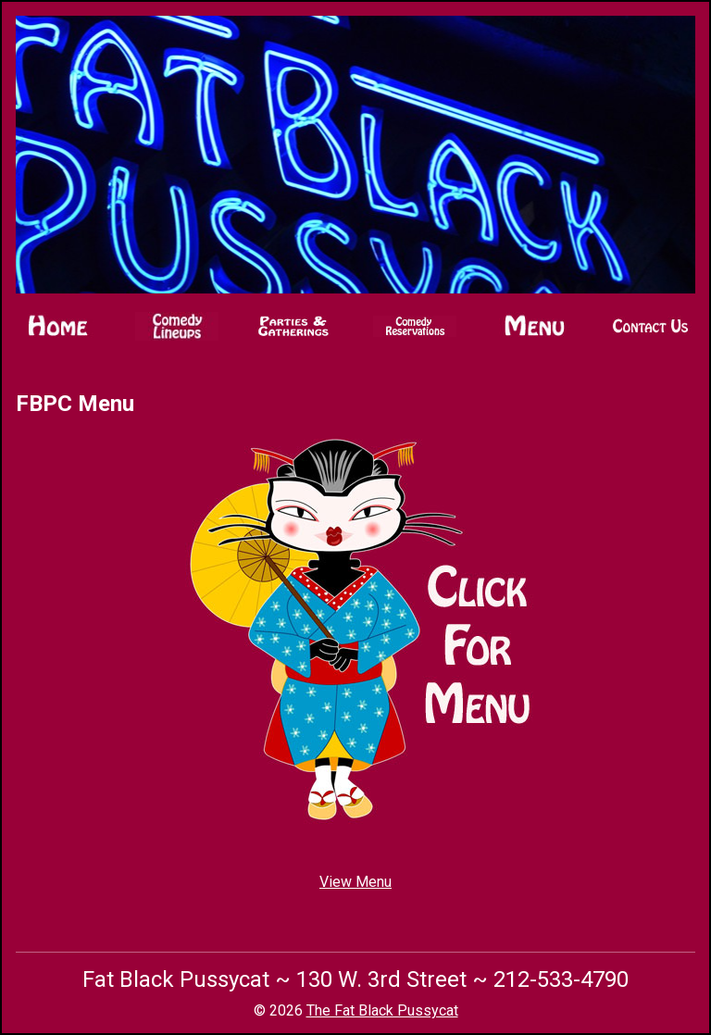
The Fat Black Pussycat (382, 1010)
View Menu (355, 882)
